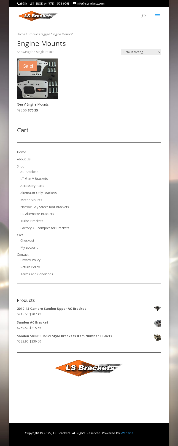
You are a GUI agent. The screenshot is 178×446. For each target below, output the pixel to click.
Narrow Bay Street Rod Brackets (44, 207)
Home (21, 34)
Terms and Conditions (36, 274)
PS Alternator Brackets (37, 214)
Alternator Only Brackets (38, 193)
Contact (23, 254)
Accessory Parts (32, 185)
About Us (24, 159)
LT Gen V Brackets (34, 178)
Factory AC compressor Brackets (44, 228)
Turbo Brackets (31, 221)
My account (29, 247)
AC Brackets (29, 172)
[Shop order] (141, 52)
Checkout (27, 240)
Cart (20, 235)
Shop (20, 166)
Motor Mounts (31, 200)
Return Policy (30, 267)
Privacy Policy (30, 260)
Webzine (127, 433)
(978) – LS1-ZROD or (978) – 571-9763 (45, 3)
